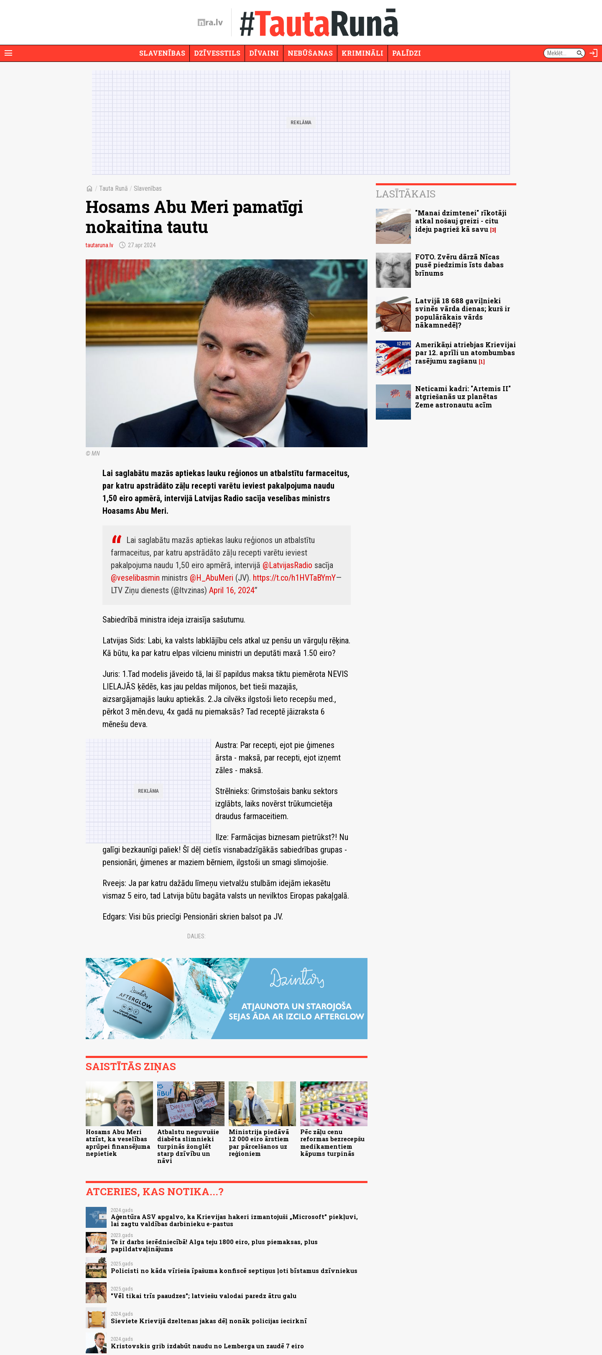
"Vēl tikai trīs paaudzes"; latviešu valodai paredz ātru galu (203, 1296)
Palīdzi (406, 53)
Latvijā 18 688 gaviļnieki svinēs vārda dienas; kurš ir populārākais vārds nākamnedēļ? (462, 312)
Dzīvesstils (217, 53)
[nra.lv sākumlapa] (210, 22)
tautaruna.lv (99, 245)
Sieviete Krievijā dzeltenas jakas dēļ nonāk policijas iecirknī (209, 1321)
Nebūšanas (310, 53)
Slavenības (162, 53)
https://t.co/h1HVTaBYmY (294, 578)
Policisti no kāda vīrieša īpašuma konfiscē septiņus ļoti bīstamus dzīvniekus (234, 1271)
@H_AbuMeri (211, 578)
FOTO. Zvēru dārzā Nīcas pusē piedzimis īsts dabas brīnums (459, 264)
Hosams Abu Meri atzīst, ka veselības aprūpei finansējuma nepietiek (118, 1143)
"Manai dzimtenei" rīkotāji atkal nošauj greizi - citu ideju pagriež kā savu (461, 220)
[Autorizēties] (593, 53)
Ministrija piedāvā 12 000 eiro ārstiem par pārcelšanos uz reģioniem (259, 1143)
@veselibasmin (135, 578)
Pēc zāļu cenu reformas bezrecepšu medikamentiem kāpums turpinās (332, 1143)
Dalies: (196, 936)
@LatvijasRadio (287, 565)
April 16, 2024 (232, 590)
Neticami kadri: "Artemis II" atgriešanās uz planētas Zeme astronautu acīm (463, 396)
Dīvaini (264, 53)
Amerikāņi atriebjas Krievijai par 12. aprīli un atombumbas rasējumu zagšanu (465, 352)
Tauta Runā (113, 188)
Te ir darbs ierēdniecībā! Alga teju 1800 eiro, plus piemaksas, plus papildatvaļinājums (214, 1245)
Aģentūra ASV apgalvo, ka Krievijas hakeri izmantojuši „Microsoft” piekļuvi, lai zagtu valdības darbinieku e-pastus (234, 1220)
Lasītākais (406, 193)
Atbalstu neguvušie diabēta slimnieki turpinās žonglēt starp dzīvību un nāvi (188, 1146)
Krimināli (362, 53)
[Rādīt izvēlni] (8, 53)
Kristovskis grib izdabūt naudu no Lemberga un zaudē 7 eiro (207, 1346)
